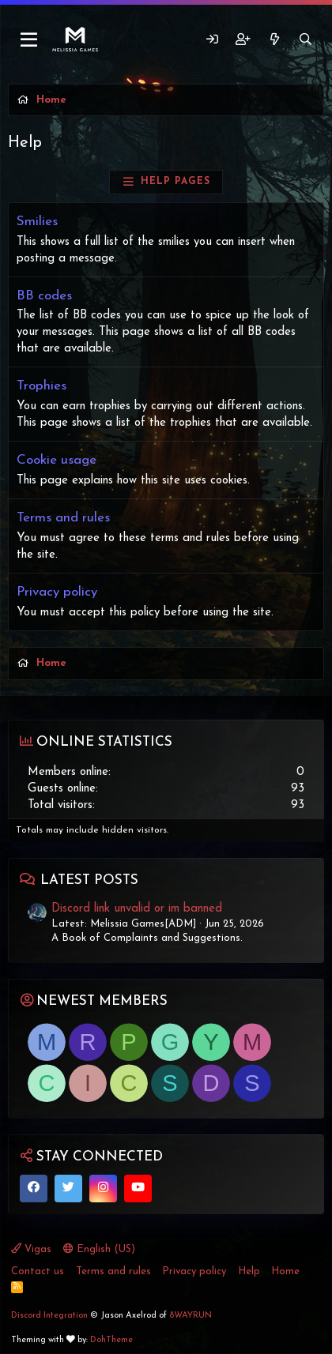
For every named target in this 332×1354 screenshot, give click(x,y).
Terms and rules (63, 518)
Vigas (31, 1248)
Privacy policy (57, 592)
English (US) (99, 1248)
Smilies (37, 221)
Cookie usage (56, 460)
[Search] (305, 39)
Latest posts (89, 880)
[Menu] (29, 40)
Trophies (41, 386)
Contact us (37, 1271)
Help (249, 1271)
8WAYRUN (190, 1315)
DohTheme (111, 1340)
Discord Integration (49, 1315)
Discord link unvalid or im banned (136, 909)
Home (285, 1271)
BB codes (44, 296)
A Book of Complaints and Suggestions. (147, 938)
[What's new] (273, 39)
